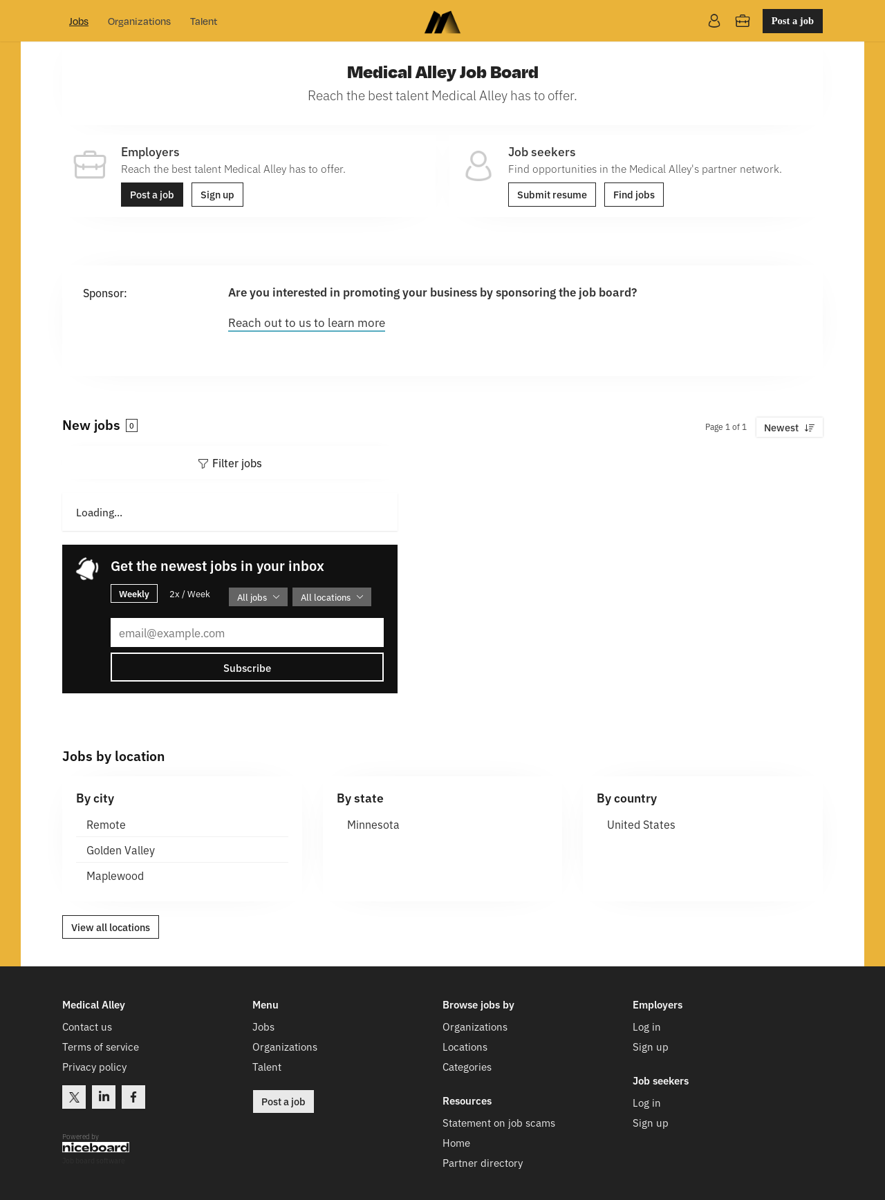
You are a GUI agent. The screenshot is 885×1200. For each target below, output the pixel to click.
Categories (467, 1066)
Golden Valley (120, 849)
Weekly (134, 593)
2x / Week (189, 593)
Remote (106, 824)
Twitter (74, 1097)
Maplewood (115, 875)
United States (641, 824)
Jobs (78, 21)
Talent (203, 21)
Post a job (793, 20)
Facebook (133, 1097)
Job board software (93, 1161)
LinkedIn (103, 1097)
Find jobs (634, 194)
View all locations (110, 927)
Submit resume (552, 194)
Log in (647, 1026)
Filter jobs (237, 462)
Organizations (139, 21)
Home (456, 1142)
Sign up (217, 194)
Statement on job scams (498, 1122)
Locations (464, 1046)
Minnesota (373, 824)
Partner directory (482, 1162)
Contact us (87, 1026)
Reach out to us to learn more (306, 321)
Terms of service (100, 1046)
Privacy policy (94, 1066)
